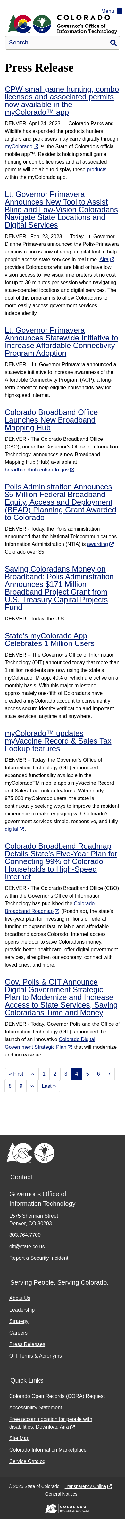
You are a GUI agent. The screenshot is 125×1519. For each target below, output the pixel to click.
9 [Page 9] (21, 1086)
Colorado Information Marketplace (48, 1450)
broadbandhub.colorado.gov (37, 469)
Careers (18, 1333)
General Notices (61, 1494)
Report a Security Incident (38, 1258)
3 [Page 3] (65, 1074)
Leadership (22, 1310)
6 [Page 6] (98, 1074)
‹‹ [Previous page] (33, 1074)
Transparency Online (85, 1486)
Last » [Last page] (49, 1086)
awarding (97, 544)
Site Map (19, 1438)
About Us (19, 1298)
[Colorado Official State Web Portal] (62, 1508)
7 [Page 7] (109, 1074)
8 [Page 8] (10, 1086)
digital (11, 829)
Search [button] (113, 43)
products (96, 169)
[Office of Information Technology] (62, 24)
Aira (103, 259)
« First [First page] (16, 1074)
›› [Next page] (32, 1086)
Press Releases (27, 1344)
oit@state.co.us (27, 1246)
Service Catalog (27, 1461)
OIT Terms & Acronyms (35, 1356)
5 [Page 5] (87, 1074)
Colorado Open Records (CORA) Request (57, 1396)
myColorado (18, 146)
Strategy (19, 1321)
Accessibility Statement (35, 1407)
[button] (113, 11)
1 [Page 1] (44, 1074)
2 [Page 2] (55, 1074)
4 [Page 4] (76, 1074)
